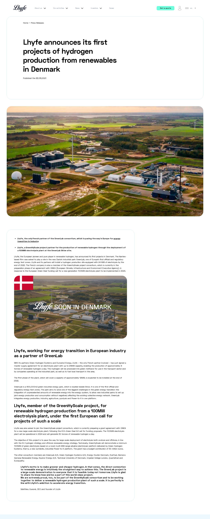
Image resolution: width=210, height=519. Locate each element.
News (79, 8)
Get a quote (165, 8)
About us (41, 8)
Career (111, 8)
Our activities (61, 8)
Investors (97, 8)
